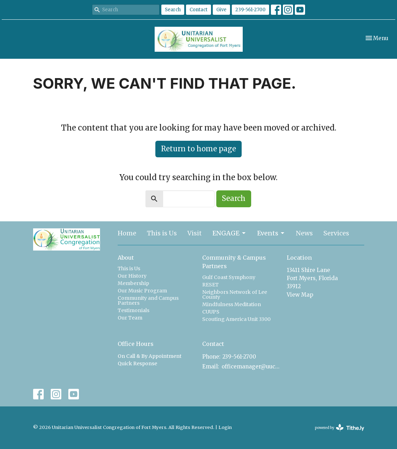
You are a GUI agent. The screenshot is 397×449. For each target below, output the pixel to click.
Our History (132, 276)
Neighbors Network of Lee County (234, 294)
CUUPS (210, 312)
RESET (210, 285)
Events (271, 233)
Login (225, 427)
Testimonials (133, 310)
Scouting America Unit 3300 (236, 319)
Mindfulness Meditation (231, 304)
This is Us (162, 233)
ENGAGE (229, 233)
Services (336, 233)
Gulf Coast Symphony (228, 277)
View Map (300, 294)
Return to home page (198, 148)
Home (127, 233)
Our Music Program (142, 290)
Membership (133, 283)
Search (173, 10)
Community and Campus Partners (148, 300)
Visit (194, 233)
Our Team (130, 318)
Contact (198, 10)
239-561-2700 (250, 10)
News (304, 233)
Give (221, 10)
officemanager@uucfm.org (251, 366)
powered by (339, 427)
